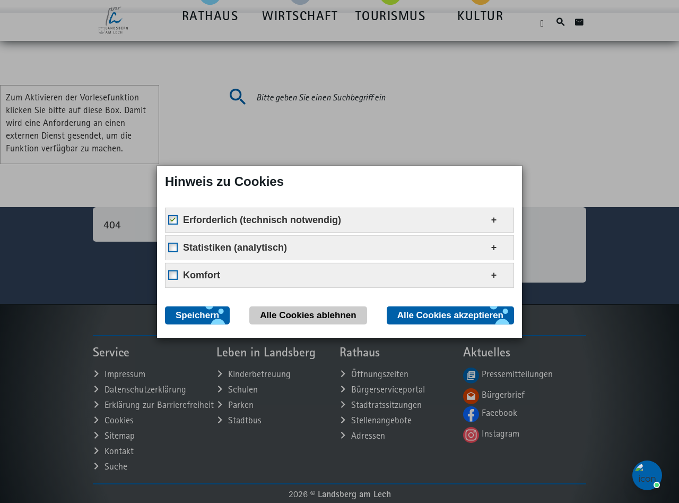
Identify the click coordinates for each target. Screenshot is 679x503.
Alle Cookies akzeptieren (450, 315)
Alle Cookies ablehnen (308, 315)
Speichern (197, 315)
